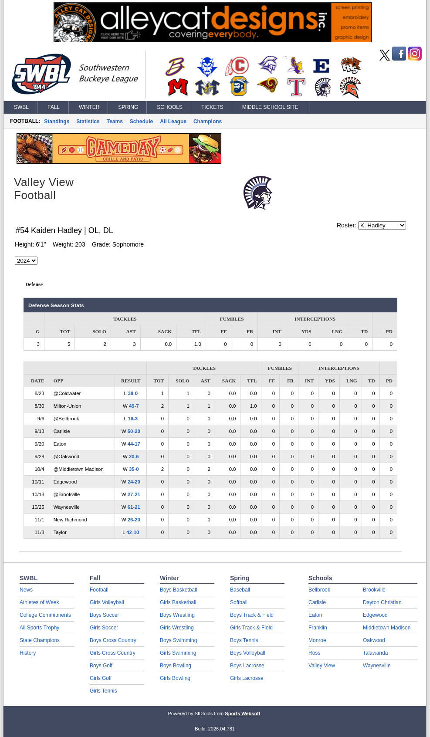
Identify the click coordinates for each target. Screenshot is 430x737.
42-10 (132, 532)
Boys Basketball (178, 590)
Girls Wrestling (177, 628)
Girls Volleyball (107, 602)
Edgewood (375, 615)
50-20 (134, 431)
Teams (115, 121)
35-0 (134, 469)
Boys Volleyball (247, 653)
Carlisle (317, 602)
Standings (56, 121)
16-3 (133, 418)
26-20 (134, 519)
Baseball (240, 590)
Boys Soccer (104, 615)
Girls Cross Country (112, 653)
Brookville (374, 590)
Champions (207, 121)
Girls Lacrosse (247, 678)
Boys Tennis (244, 640)
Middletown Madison (386, 628)
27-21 (134, 494)
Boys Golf (101, 666)
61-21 (134, 507)
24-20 (134, 481)
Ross (314, 653)
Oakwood (374, 640)
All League (173, 121)
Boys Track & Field (252, 615)
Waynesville (377, 666)
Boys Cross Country (113, 640)
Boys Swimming (178, 640)
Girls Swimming (178, 653)
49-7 (134, 406)
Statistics (87, 121)
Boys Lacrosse (247, 666)
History (28, 653)
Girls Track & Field (251, 628)
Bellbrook (319, 590)
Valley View (321, 666)
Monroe (317, 640)
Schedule (141, 121)
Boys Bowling (175, 666)
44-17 (134, 443)
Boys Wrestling (177, 615)
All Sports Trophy (39, 628)
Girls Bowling (175, 678)
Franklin (317, 628)
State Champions (40, 640)
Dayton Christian (382, 602)
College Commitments (45, 615)
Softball (238, 602)
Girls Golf (101, 678)
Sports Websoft (242, 713)
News (26, 590)
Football (99, 590)
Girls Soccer (104, 628)
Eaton (315, 615)
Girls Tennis (103, 691)
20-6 (134, 456)
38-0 (133, 393)
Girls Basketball (178, 602)
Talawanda (375, 653)
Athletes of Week (39, 602)
